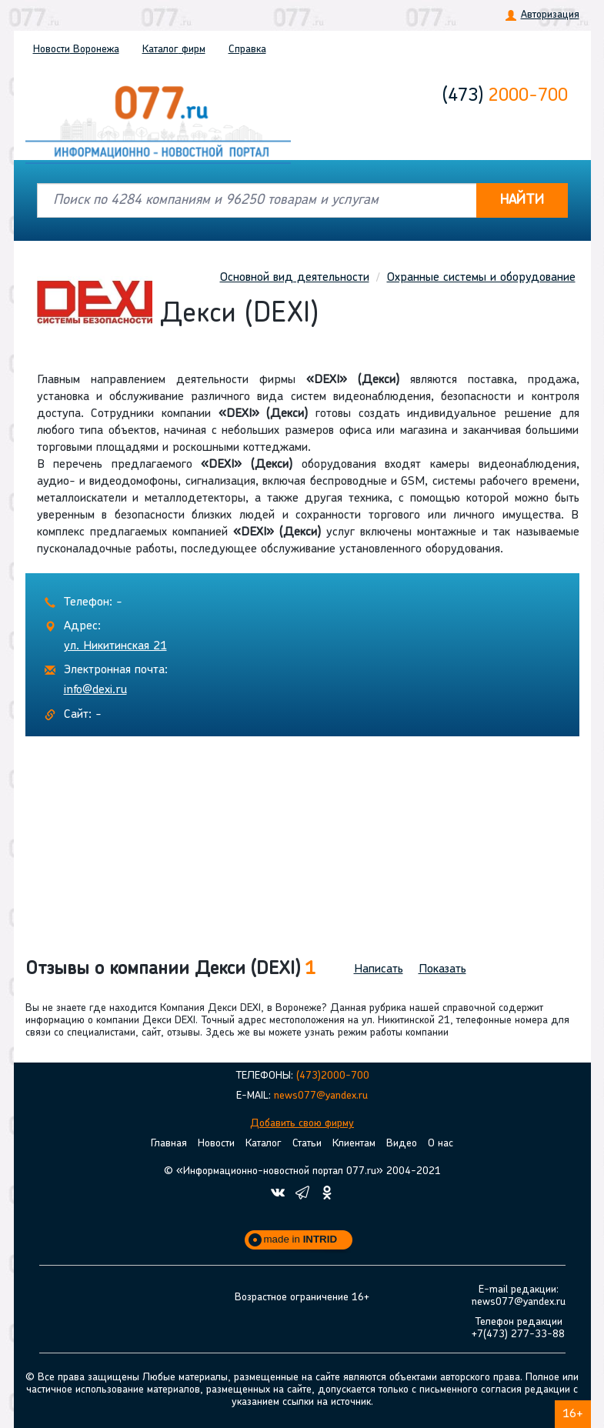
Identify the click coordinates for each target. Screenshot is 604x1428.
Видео (401, 1143)
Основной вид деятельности (294, 278)
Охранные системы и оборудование (481, 278)
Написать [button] (378, 969)
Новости (76, 49)
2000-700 (505, 96)
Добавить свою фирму (302, 1123)
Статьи (307, 1143)
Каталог (173, 49)
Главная (169, 1143)
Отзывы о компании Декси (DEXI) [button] (170, 969)
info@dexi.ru (95, 690)
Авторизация (550, 15)
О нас (440, 1143)
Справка (247, 49)
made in (301, 1239)
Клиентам (353, 1143)
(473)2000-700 (332, 1076)
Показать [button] (442, 969)
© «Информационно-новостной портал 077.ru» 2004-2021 (302, 1171)
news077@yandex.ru (321, 1096)
